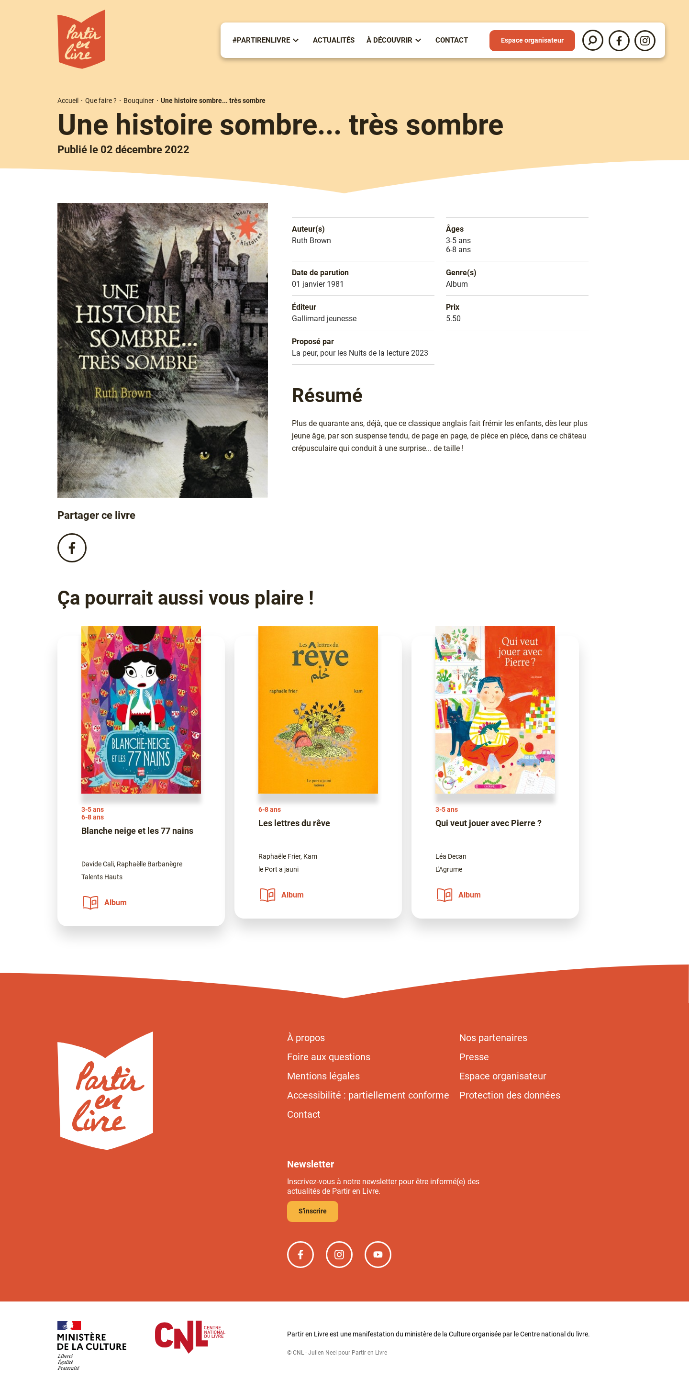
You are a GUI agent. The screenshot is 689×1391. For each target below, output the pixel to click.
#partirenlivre (261, 40)
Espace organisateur (532, 40)
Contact (451, 40)
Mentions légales (323, 1076)
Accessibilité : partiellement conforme (368, 1095)
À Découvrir (389, 40)
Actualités (334, 40)
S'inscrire (313, 1211)
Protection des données (509, 1095)
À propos (306, 1037)
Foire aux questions (328, 1057)
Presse (474, 1057)
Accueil (67, 100)
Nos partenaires (493, 1037)
